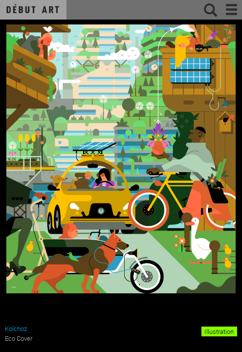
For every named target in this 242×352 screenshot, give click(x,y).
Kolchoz (16, 328)
